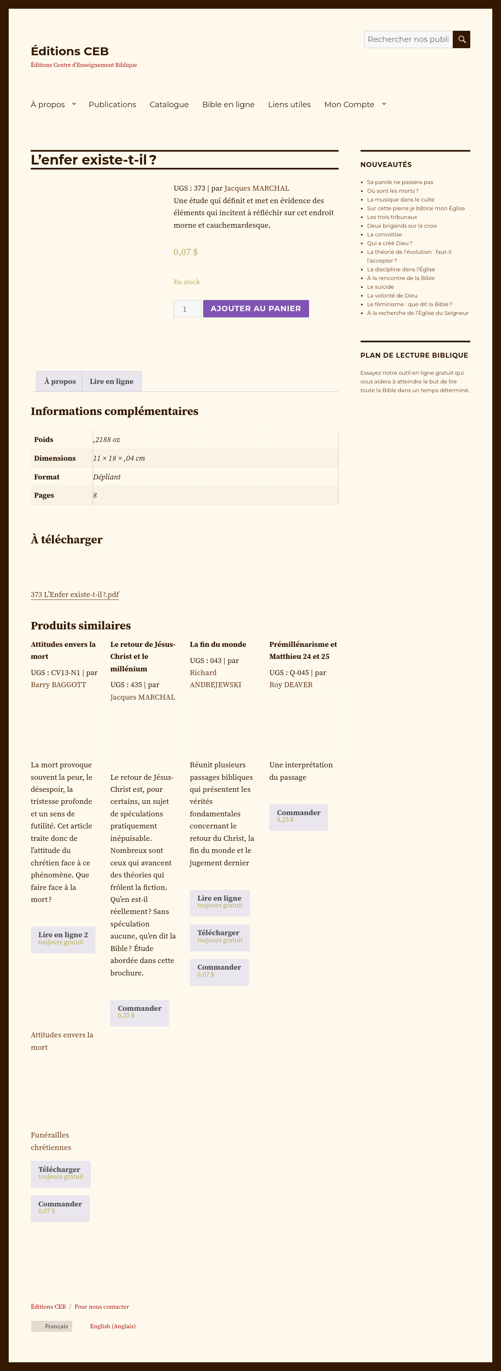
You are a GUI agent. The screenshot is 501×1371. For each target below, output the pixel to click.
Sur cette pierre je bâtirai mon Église (416, 208)
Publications (112, 104)
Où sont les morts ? (393, 190)
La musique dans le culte (401, 199)
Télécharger (61, 1172)
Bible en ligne (228, 104)
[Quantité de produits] (187, 308)
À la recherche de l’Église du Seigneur (418, 313)
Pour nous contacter (101, 1306)
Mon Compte (349, 104)
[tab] (60, 381)
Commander (60, 1207)
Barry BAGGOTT (58, 684)
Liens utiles (289, 104)
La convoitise (384, 234)
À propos (48, 104)
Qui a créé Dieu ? (390, 243)
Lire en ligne (112, 381)
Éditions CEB (70, 51)
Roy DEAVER (290, 684)
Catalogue (169, 104)
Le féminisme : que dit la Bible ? (409, 304)
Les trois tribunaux (392, 217)
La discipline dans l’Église (401, 269)
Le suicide (380, 286)
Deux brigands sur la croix (402, 225)
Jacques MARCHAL (256, 188)
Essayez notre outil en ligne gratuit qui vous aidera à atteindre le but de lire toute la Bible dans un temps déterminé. (415, 381)
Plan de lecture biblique (415, 355)
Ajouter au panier (256, 308)
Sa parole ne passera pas (400, 182)
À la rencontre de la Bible (401, 278)
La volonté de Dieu (392, 295)
